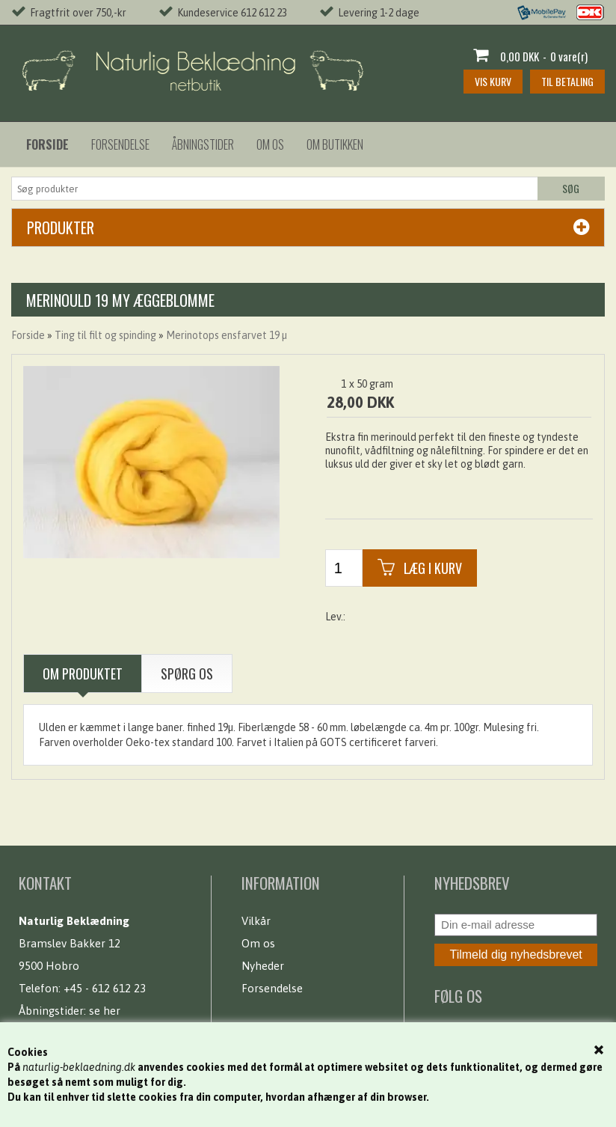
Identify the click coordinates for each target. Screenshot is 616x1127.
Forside (28, 335)
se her (104, 1010)
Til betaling (567, 81)
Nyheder (262, 965)
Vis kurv (493, 81)
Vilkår (256, 920)
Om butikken (335, 144)
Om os (270, 144)
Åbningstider (203, 144)
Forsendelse (120, 144)
